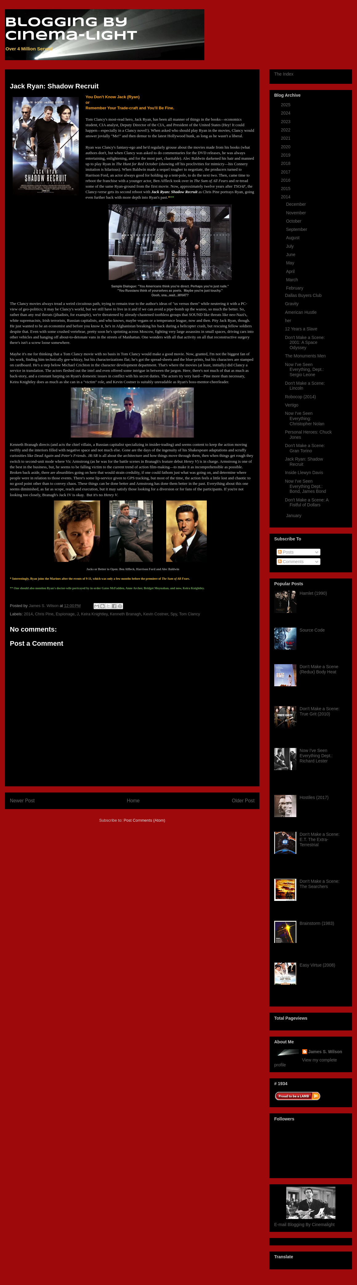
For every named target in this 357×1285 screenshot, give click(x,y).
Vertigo (292, 405)
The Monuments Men (305, 355)
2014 (28, 614)
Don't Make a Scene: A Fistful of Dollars (306, 502)
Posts (286, 552)
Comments (291, 561)
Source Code (312, 630)
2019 (286, 155)
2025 (286, 104)
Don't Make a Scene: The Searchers (320, 884)
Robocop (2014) (300, 396)
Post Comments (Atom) (144, 820)
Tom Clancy (189, 614)
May (290, 262)
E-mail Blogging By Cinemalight (304, 1224)
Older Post (243, 800)
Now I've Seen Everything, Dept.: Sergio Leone (304, 369)
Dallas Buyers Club (303, 295)
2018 (286, 163)
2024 (286, 113)
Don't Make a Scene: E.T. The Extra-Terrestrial (320, 839)
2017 (286, 171)
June (291, 254)
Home (133, 800)
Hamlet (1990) (313, 593)
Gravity (292, 303)
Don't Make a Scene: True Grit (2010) (320, 711)
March (292, 279)
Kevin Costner (155, 614)
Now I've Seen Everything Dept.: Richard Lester (316, 755)
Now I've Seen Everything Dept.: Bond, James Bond (305, 486)
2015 (286, 188)
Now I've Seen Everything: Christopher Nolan (304, 418)
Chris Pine (44, 614)
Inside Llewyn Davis (304, 472)
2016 (286, 180)
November (296, 212)
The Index (283, 74)
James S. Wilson (325, 1051)
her (288, 320)
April (291, 271)
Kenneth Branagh (125, 614)
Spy (173, 614)
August (293, 237)
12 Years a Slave (301, 328)
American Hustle (301, 312)
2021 (286, 138)
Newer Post (22, 800)
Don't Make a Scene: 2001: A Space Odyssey (305, 342)
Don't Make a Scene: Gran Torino (305, 448)
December (296, 204)
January (294, 515)
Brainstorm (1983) (317, 923)
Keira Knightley (94, 614)
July (290, 246)
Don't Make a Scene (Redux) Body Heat (319, 669)
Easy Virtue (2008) (317, 965)
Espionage (65, 614)
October (294, 221)
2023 (286, 121)
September (297, 229)
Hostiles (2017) (314, 797)
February (295, 288)
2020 (286, 146)
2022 (286, 129)
